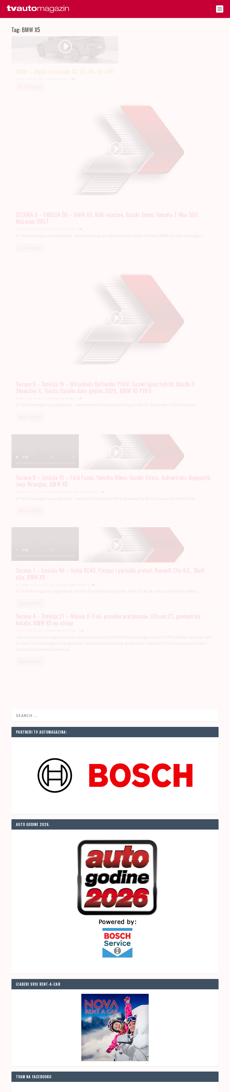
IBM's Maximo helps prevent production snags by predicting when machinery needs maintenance (92, 977)
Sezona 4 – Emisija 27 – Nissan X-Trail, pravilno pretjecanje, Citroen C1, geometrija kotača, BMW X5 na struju (166, 292)
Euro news (28, 934)
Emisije (70, 209)
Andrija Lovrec (29, 320)
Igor (22, 94)
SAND (33, 1086)
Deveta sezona (54, 209)
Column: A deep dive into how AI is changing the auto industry (65, 945)
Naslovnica (149, 1086)
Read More (30, 101)
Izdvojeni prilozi (57, 94)
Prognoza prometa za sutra (38, 782)
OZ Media (64, 1086)
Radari (21, 804)
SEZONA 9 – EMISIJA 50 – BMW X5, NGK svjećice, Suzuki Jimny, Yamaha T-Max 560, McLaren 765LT (167, 108)
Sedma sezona (78, 320)
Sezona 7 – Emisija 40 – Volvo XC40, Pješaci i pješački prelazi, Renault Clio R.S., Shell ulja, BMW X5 (57, 305)
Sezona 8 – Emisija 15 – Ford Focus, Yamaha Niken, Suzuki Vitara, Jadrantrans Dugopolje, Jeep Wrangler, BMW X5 (168, 218)
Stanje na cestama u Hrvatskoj (45, 771)
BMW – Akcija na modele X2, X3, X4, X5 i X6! (61, 82)
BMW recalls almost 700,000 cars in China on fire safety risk (62, 963)
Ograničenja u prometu (34, 837)
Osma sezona (195, 232)
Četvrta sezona (163, 307)
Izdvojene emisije (174, 232)
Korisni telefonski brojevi (35, 818)
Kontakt (164, 1086)
